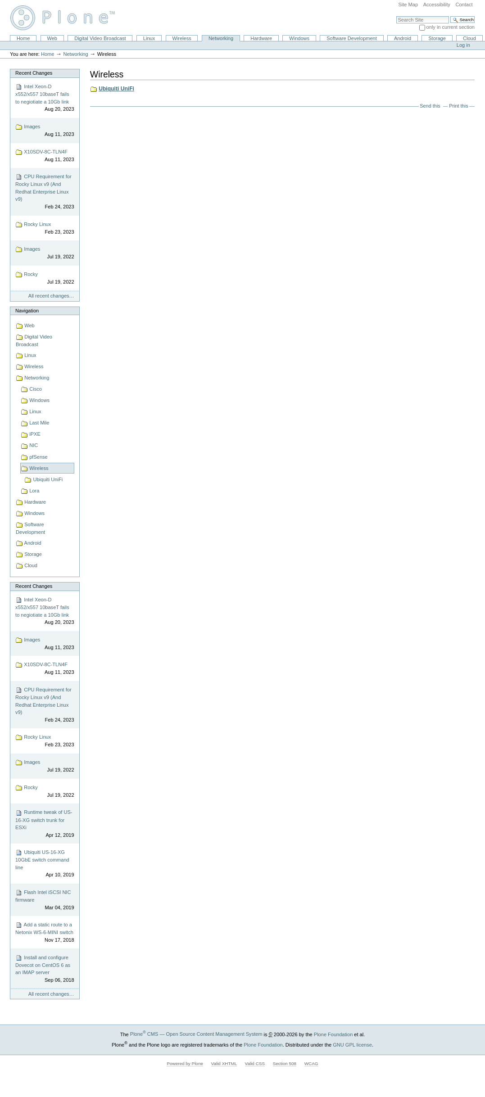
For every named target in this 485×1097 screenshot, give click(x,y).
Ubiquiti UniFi (116, 89)
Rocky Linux (44, 228)
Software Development (351, 38)
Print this (458, 105)
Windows (299, 38)
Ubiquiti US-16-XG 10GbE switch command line (44, 864)
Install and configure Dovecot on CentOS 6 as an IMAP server (44, 969)
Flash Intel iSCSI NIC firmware (44, 900)
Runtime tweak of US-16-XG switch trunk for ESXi (44, 824)
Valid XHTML (224, 1063)
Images (44, 130)
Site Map (408, 4)
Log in (463, 45)
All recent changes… (51, 295)
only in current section (450, 27)
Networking (221, 38)
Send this (430, 105)
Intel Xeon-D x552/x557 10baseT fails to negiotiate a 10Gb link (44, 98)
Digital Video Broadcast (100, 38)
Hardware (261, 38)
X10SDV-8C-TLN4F (44, 156)
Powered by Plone (185, 1063)
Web (52, 38)
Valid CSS (255, 1063)
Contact (463, 4)
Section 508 (284, 1063)
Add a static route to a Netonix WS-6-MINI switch (44, 932)
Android (402, 38)
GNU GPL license (352, 1044)
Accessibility (436, 4)
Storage (437, 38)
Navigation (27, 310)
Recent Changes (33, 73)
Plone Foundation (333, 1034)
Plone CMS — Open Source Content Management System (196, 1034)
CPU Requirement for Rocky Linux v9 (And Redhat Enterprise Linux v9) (44, 191)
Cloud (469, 38)
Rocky (44, 278)
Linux (149, 38)
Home (23, 38)
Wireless (181, 38)
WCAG (311, 1063)
